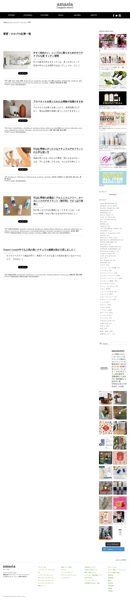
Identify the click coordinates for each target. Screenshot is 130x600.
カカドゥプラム (49, 229)
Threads (110, 591)
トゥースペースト (40, 274)
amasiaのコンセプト (90, 567)
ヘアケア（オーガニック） (45, 575)
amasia (14, 596)
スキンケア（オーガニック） (46, 580)
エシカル (44, 80)
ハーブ (102, 302)
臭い (77, 177)
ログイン (63, 569)
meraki (103, 235)
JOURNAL (27, 15)
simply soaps (106, 253)
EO (101, 221)
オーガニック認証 (40, 232)
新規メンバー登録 (66, 567)
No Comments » (21, 84)
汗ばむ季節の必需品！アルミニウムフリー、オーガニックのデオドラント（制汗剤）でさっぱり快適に (58, 200)
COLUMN (44, 15)
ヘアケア (103, 310)
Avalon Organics (107, 208)
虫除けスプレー (106, 334)
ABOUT (94, 15)
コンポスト (57, 80)
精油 (61, 130)
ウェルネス (104, 270)
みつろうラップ (28, 80)
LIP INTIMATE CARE (109, 228)
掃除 (54, 130)
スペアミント (30, 274)
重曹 (65, 82)
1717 (13, 80)
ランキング (104, 315)
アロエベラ (30, 229)
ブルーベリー (75, 229)
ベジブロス (44, 82)
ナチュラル (73, 128)
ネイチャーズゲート (53, 274)
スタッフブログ (112, 567)
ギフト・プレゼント (107, 286)
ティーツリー (65, 128)
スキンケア (104, 294)
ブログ (49, 232)
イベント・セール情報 (108, 267)
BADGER (104, 212)
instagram (110, 585)
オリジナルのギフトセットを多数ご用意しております (113, 167)
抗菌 (50, 130)
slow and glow (106, 256)
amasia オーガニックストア (11, 22)
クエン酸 (51, 80)
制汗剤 (54, 177)
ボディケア (55, 232)
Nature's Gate (23, 276)
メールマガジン (65, 577)
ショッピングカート (67, 572)
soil (102, 258)
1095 (9, 80)
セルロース (74, 80)
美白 (74, 177)
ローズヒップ (58, 231)
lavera (103, 226)
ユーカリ (21, 130)
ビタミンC (67, 229)
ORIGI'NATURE (107, 242)
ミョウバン (40, 177)
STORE (11, 15)
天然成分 (60, 177)
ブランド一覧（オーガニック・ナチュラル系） (46, 569)
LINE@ (110, 588)
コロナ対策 (57, 128)
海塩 (77, 274)
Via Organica (106, 260)
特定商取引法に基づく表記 (92, 583)
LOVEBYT (104, 231)
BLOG (60, 15)
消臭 (67, 177)
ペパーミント (15, 231)
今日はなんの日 (106, 320)
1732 (17, 80)
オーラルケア (21, 274)
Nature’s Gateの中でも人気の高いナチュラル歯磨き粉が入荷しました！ (39, 249)
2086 (21, 80)
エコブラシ (37, 80)
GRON (103, 224)
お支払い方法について (91, 569)
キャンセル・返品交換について (93, 575)
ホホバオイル (13, 130)
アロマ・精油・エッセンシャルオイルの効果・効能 (113, 48)
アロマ (10, 128)
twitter (109, 580)
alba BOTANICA (107, 203)
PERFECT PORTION (109, 246)
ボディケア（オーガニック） (46, 577)
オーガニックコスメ (39, 128)
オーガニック (28, 128)
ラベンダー (28, 130)
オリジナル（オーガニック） (46, 583)
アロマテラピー (18, 128)
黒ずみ (9, 178)
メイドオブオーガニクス (38, 231)
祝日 (102, 328)
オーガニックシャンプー (109, 278)
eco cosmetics (106, 219)
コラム (13, 84)
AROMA (77, 15)
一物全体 (52, 82)
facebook (110, 583)
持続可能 (58, 82)
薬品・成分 (104, 331)
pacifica (104, 244)
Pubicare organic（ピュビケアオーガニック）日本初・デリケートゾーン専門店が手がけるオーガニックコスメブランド (113, 147)
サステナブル (66, 80)
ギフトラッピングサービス (68, 575)
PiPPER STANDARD (109, 249)
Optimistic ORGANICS (110, 240)
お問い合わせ (88, 577)
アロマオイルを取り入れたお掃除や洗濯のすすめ (58, 101)
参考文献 (110, 575)
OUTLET (112, 184)
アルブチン (23, 229)
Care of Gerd (106, 217)
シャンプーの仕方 (106, 291)
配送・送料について (90, 572)
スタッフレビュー (106, 297)
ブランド (103, 304)
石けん (102, 326)
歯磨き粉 (72, 274)
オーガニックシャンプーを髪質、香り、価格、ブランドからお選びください (113, 67)
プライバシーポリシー (91, 580)
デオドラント (21, 177)
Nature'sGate (12, 274)
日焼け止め (104, 323)
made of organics (13, 229)
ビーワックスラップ (34, 82)
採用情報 (110, 577)
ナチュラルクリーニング (19, 82)
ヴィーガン (104, 318)
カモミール (49, 128)
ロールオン (48, 177)
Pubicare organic (108, 251)
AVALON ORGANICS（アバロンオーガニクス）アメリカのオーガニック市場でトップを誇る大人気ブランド (113, 86)
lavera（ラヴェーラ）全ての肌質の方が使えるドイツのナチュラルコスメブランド (113, 127)
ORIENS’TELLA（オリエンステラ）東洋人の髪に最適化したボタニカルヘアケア (112, 106)
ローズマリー (44, 130)
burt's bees (105, 215)
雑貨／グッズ (42, 585)
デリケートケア (106, 299)
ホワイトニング (31, 177)
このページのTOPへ (121, 560)
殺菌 (57, 130)
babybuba (104, 210)
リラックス (36, 130)
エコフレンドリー (106, 273)
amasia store (15, 276)
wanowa (103, 262)
